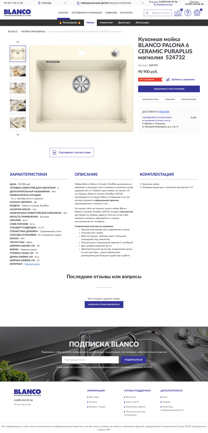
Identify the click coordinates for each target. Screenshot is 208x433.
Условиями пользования (132, 367)
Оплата (93, 402)
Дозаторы (124, 22)
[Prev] (18, 41)
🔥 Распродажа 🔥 (70, 22)
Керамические (32, 264)
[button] (163, 4)
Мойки (90, 22)
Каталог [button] (63, 13)
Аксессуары (142, 22)
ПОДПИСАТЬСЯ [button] (133, 360)
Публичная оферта (136, 407)
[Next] (18, 134)
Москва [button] (164, 112)
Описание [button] (170, 99)
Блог (165, 397)
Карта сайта (132, 402)
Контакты (126, 13)
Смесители (106, 22)
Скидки (166, 402)
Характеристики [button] (150, 99)
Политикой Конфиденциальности (103, 367)
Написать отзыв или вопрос (104, 305)
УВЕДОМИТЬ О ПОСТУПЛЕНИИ (169, 89)
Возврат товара (97, 407)
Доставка (94, 397)
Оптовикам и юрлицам (87, 13)
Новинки (111, 13)
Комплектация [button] (188, 99)
